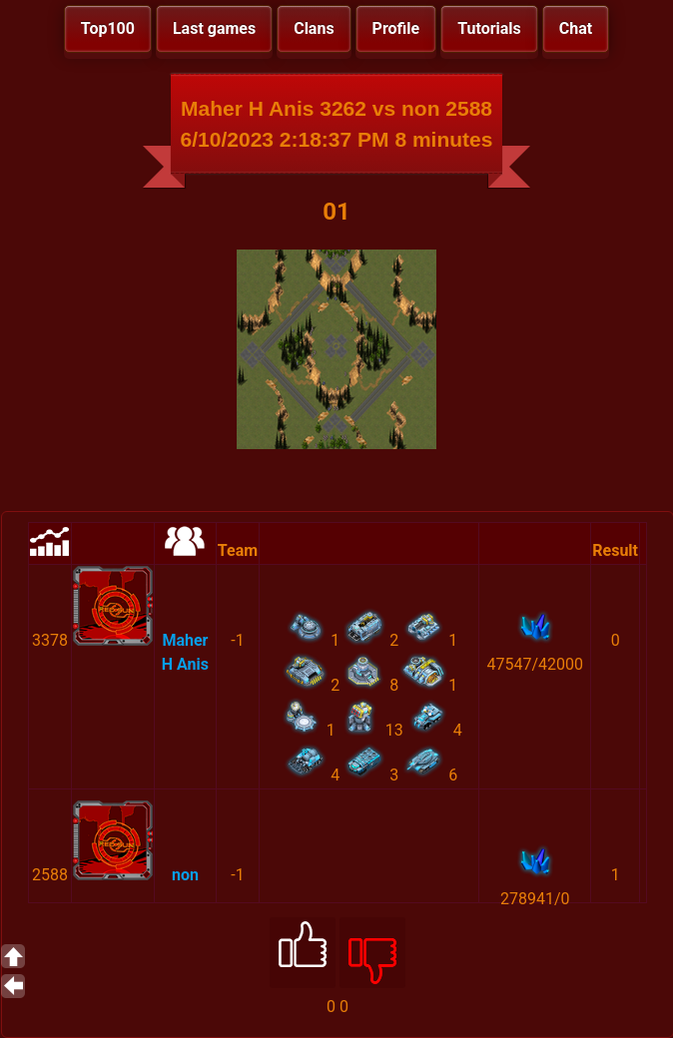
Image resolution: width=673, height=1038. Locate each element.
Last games (214, 28)
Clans (314, 28)
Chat (575, 28)
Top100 (108, 28)
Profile (396, 28)
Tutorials (489, 28)
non (185, 874)
